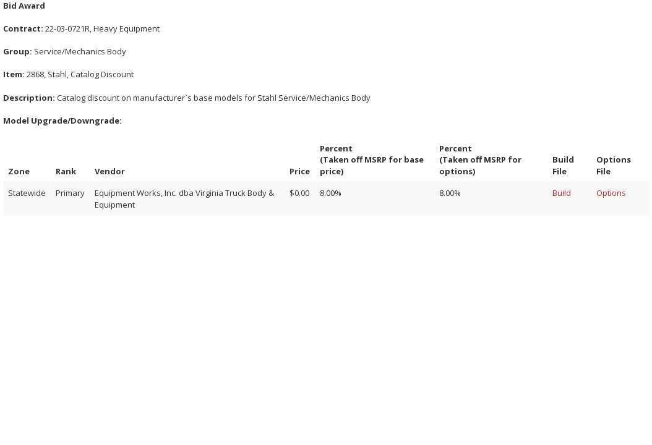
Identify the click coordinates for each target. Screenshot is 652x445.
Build (561, 192)
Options (611, 192)
